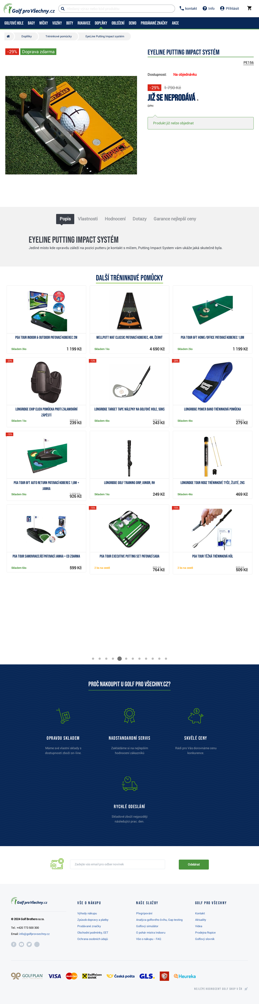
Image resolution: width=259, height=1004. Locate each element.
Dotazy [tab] (140, 218)
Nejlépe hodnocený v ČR (218, 989)
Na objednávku (185, 74)
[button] (93, 658)
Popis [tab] (65, 218)
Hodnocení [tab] (115, 218)
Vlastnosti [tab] (88, 218)
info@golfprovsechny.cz (34, 934)
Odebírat (194, 864)
